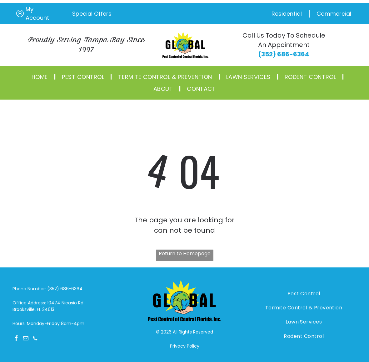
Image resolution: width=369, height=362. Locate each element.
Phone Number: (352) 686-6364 (47, 289)
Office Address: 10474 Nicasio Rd (47, 303)
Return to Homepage (185, 253)
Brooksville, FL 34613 (33, 309)
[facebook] (16, 339)
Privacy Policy (184, 346)
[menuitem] (40, 77)
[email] (26, 339)
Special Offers (92, 14)
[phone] (35, 339)
